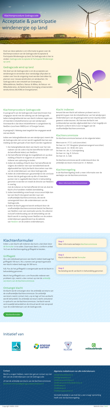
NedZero (15, 221)
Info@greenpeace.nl (62, 377)
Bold (106, 406)
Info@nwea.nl (59, 385)
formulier (82, 257)
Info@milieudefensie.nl (63, 375)
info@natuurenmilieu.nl (64, 380)
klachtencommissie (89, 244)
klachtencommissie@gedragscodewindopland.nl (23, 383)
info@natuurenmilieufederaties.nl (68, 383)
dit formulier (8, 246)
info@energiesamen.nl (63, 391)
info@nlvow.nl (60, 388)
